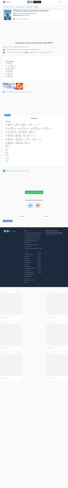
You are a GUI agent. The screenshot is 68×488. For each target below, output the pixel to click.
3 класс (39, 256)
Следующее (46, 216)
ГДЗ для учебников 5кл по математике (31, 241)
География (27, 258)
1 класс (39, 252)
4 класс (39, 258)
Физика (26, 278)
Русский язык (28, 276)
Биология (27, 256)
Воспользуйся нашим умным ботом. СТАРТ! (16, 170)
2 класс (39, 254)
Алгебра (27, 252)
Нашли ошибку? (8, 220)
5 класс (39, 260)
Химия (26, 282)
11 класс (39, 272)
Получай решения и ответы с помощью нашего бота (17, 92)
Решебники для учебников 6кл (32, 236)
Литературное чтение (30, 268)
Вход (60, 2)
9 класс (39, 268)
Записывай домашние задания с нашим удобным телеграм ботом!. (21, 49)
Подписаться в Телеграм (20, 19)
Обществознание (29, 272)
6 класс (39, 262)
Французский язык (29, 280)
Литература (27, 266)
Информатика (28, 262)
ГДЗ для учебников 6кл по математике (31, 245)
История (27, 264)
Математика (28, 270)
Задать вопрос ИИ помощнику (34, 192)
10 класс (39, 270)
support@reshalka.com (50, 234)
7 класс (39, 264)
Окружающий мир (29, 274)
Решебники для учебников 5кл (32, 234)
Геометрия (27, 260)
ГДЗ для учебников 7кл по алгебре (33, 248)
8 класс (39, 266)
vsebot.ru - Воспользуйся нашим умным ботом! (15, 47)
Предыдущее (22, 216)
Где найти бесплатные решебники (33, 233)
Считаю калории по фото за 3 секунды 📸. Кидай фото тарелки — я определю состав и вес (27, 52)
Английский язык (29, 254)
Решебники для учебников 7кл (32, 238)
